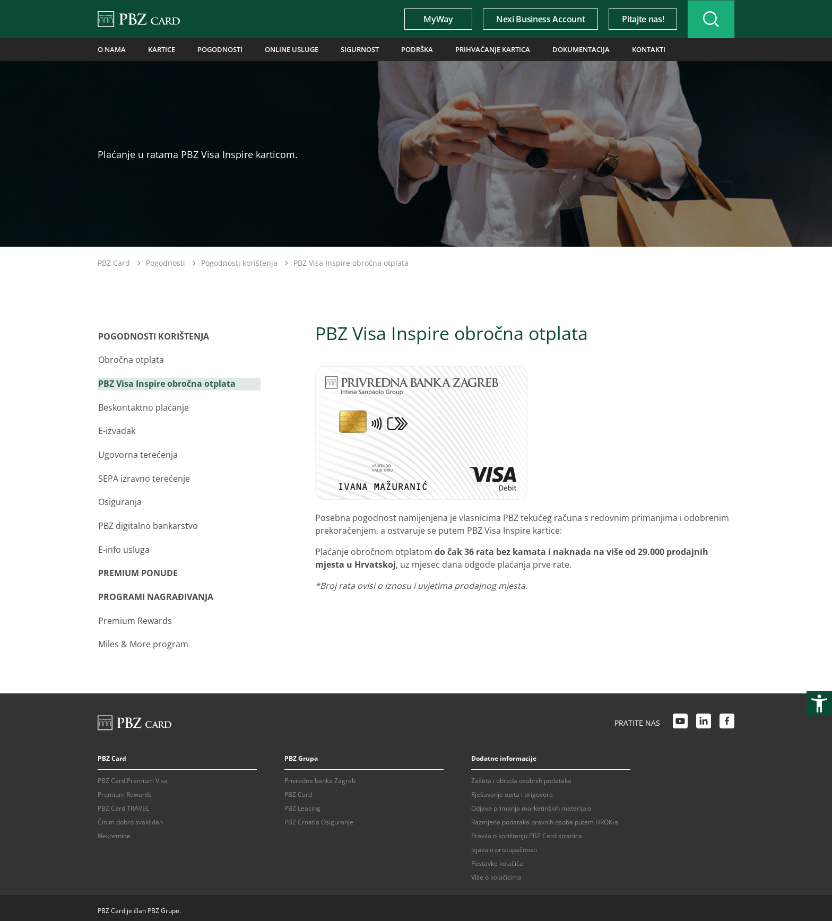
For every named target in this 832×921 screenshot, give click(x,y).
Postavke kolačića (497, 857)
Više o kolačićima (496, 871)
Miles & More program (143, 640)
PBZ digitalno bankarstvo (147, 523)
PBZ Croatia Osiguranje (318, 816)
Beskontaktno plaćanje (143, 406)
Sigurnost (350, 49)
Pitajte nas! (640, 19)
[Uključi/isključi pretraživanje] (709, 19)
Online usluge (283, 49)
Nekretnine (114, 830)
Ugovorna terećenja (137, 453)
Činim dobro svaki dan (130, 816)
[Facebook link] (727, 718)
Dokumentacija (562, 49)
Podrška (405, 49)
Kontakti (627, 49)
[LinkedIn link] (703, 718)
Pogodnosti (215, 49)
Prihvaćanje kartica (478, 49)
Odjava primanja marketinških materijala (531, 802)
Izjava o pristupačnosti (504, 843)
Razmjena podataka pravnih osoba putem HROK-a (544, 816)
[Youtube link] (680, 718)
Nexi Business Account (537, 19)
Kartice (158, 49)
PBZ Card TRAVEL (123, 802)
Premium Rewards (134, 616)
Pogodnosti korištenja (239, 263)
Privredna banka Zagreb (320, 774)
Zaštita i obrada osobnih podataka (521, 774)
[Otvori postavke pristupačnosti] (819, 703)
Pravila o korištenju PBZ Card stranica (526, 830)
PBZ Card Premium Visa (133, 774)
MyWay (434, 19)
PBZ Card (114, 263)
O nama (110, 49)
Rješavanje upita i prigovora (512, 788)
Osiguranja (119, 500)
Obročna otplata (130, 360)
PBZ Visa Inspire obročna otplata (166, 383)
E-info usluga (123, 546)
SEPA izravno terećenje (143, 476)
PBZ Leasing (302, 802)
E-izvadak (116, 430)
